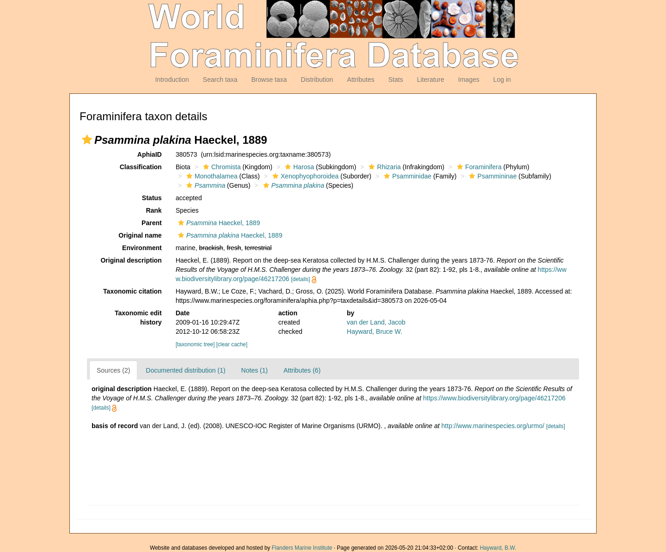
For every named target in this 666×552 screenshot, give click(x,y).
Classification (141, 167)
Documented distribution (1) (185, 370)
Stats (395, 79)
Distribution (317, 79)
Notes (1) (254, 370)
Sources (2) (113, 370)
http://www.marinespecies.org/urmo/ (492, 425)
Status (152, 198)
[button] (87, 139)
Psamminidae (407, 176)
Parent (152, 223)
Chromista (221, 167)
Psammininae (492, 176)
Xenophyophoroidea (304, 176)
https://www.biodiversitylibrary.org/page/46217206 (494, 398)
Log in (502, 79)
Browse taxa (269, 79)
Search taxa (220, 79)
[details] (300, 279)
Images (469, 79)
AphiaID (149, 154)
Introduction (172, 79)
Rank (153, 210)
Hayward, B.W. (498, 548)
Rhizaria (383, 167)
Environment (142, 247)
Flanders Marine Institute (302, 548)
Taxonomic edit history (138, 317)
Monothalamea (211, 176)
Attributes (360, 79)
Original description (130, 260)
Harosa (298, 167)
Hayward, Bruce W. (374, 331)
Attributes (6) (302, 370)
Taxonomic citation (132, 291)
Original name (139, 235)
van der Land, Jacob (376, 322)
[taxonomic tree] (195, 344)
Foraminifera (478, 167)
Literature (430, 79)
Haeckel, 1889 (218, 223)
